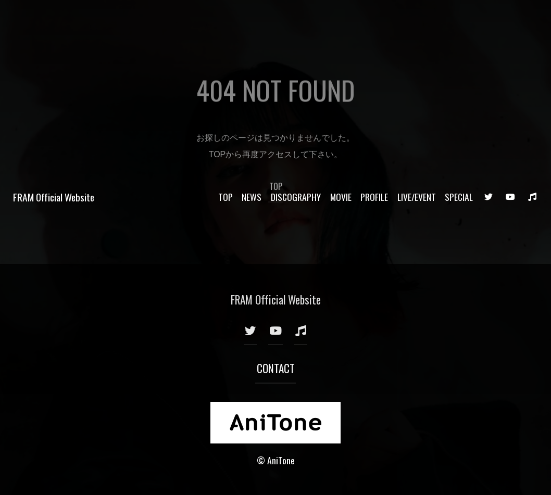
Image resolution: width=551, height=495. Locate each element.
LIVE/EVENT (416, 20)
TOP (225, 20)
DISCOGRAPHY (296, 20)
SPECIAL (459, 20)
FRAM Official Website (53, 20)
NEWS (251, 20)
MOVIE (341, 20)
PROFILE (374, 20)
